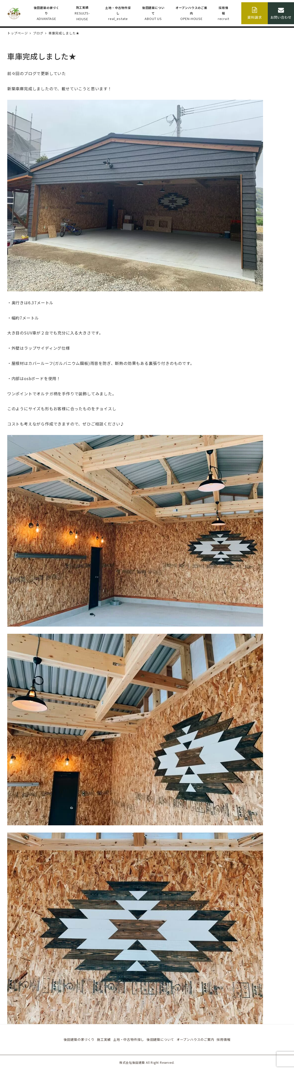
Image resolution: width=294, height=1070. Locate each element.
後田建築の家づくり (79, 1039)
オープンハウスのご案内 (195, 1039)
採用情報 (223, 1039)
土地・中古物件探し (128, 1039)
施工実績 (104, 1039)
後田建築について (160, 1039)
